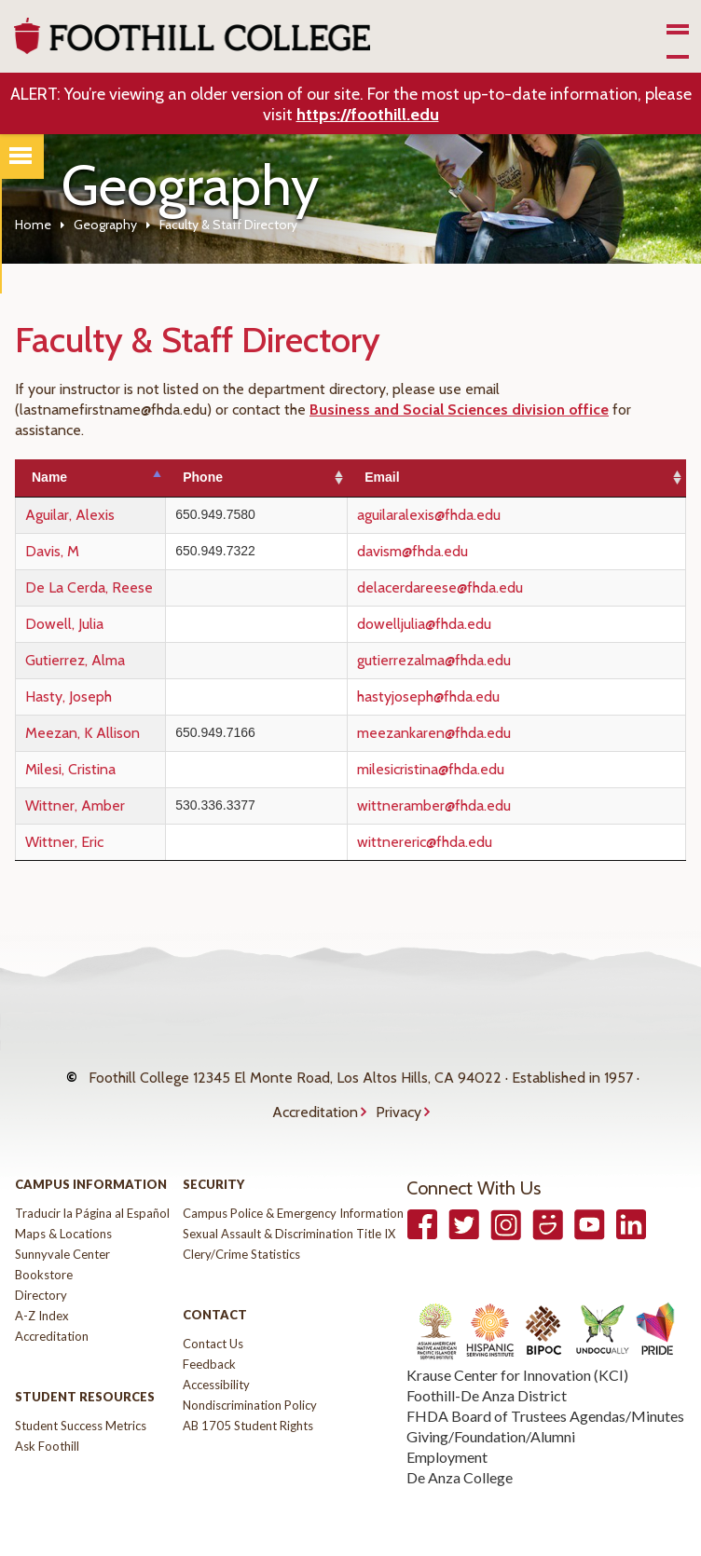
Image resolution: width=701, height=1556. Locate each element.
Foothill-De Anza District (486, 1369)
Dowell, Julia (64, 624)
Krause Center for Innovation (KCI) (517, 1349)
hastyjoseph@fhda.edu (479, 696)
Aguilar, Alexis (70, 515)
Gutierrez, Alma (75, 660)
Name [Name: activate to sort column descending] (49, 477)
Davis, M (52, 551)
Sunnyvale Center (62, 1228)
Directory (41, 1269)
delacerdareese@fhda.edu (491, 587)
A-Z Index (42, 1289)
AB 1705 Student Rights (248, 1399)
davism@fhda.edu (463, 551)
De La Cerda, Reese (89, 587)
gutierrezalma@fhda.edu (485, 660)
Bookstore (44, 1248)
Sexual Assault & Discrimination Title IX (289, 1207)
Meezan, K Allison (82, 733)
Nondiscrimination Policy (250, 1379)
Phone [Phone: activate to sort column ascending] (281, 477)
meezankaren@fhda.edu (485, 733)
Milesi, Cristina (70, 769)
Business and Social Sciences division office (459, 409)
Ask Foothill (47, 1420)
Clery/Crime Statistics (241, 1228)
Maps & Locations (63, 1207)
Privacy (398, 1092)
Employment (447, 1431)
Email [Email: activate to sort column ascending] (433, 477)
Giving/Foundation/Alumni (490, 1410)
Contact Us (213, 1317)
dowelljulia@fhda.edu (475, 624)
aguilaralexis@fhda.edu (480, 515)
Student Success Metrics (80, 1399)
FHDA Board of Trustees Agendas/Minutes (545, 1390)
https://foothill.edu (367, 114)
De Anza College (459, 1451)
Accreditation (315, 1092)
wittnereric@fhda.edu (475, 842)
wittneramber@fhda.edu (485, 805)
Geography (105, 224)
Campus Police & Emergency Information (293, 1187)
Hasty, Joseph (68, 696)
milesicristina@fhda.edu (482, 769)
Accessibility (216, 1358)
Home (33, 224)
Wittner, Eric (64, 842)
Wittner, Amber (75, 805)
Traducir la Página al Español (92, 1187)
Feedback (209, 1338)
